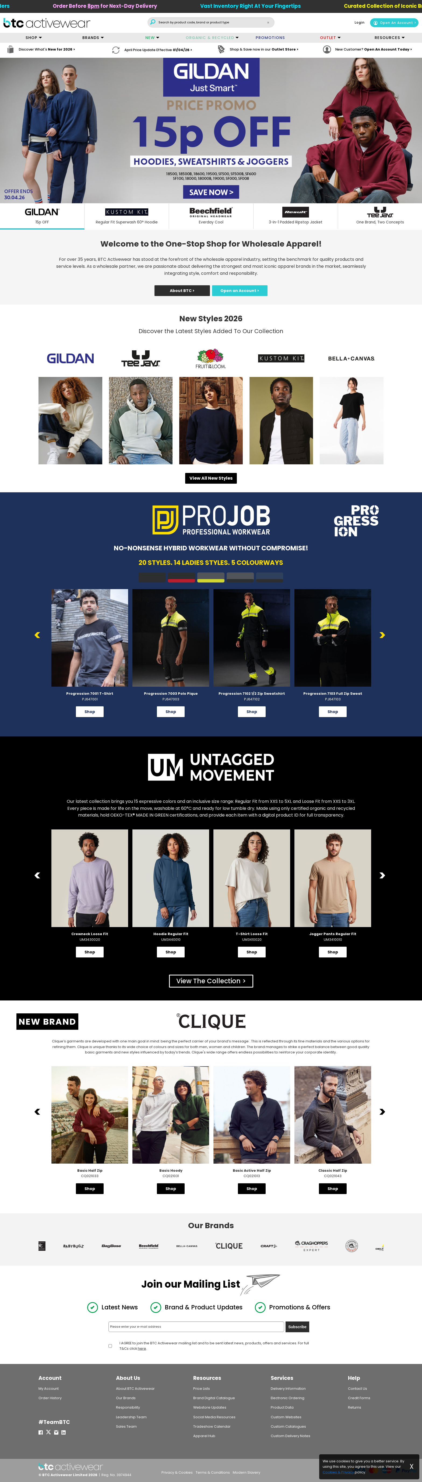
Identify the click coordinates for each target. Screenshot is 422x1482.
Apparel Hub (204, 1436)
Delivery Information (288, 1388)
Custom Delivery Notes (290, 1436)
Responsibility (128, 1407)
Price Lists (201, 1388)
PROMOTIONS (270, 37)
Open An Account (393, 22)
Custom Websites (286, 1417)
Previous (38, 635)
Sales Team (126, 1426)
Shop (90, 711)
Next (383, 635)
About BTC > (182, 290)
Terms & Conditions (213, 1472)
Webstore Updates (209, 1407)
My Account (48, 1388)
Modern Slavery (246, 1472)
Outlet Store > (285, 50)
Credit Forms (359, 1398)
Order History (50, 1398)
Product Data (282, 1407)
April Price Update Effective (158, 50)
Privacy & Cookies (177, 1472)
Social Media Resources (214, 1417)
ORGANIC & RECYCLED (210, 37)
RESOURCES (387, 37)
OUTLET (328, 37)
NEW (150, 37)
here (142, 1348)
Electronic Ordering (287, 1398)
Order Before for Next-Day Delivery (118, 6)
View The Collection (208, 981)
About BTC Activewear (135, 1388)
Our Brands (126, 1398)
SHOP (31, 37)
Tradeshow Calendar (212, 1426)
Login (360, 22)
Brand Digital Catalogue (214, 1398)
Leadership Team (131, 1417)
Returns (354, 1407)
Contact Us (357, 1388)
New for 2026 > (61, 50)
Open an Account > (239, 290)
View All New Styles (211, 478)
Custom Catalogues (288, 1426)
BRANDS (90, 37)
